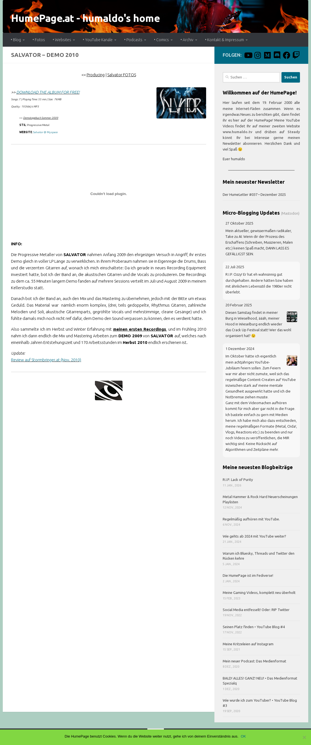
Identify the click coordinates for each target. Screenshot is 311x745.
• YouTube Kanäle (98, 40)
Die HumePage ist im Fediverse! (248, 575)
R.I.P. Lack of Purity (238, 479)
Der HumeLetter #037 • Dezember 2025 (254, 194)
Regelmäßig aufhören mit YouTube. (251, 519)
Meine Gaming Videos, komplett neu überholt (259, 592)
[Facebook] (286, 55)
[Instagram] (257, 55)
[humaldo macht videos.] (248, 55)
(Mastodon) (290, 213)
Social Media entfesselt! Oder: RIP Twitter (256, 610)
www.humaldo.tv (237, 132)
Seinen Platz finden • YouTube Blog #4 (254, 627)
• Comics (161, 40)
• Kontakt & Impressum (224, 40)
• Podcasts (133, 40)
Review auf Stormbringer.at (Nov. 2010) (46, 359)
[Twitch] (296, 55)
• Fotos (39, 40)
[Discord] (277, 55)
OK (243, 736)
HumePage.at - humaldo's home (85, 18)
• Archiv (186, 40)
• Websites (62, 40)
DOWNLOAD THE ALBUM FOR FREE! (47, 92)
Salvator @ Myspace (45, 132)
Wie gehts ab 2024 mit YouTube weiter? (254, 536)
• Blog (16, 40)
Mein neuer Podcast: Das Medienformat (254, 661)
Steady (294, 132)
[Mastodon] (267, 55)
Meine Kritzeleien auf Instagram (248, 644)
